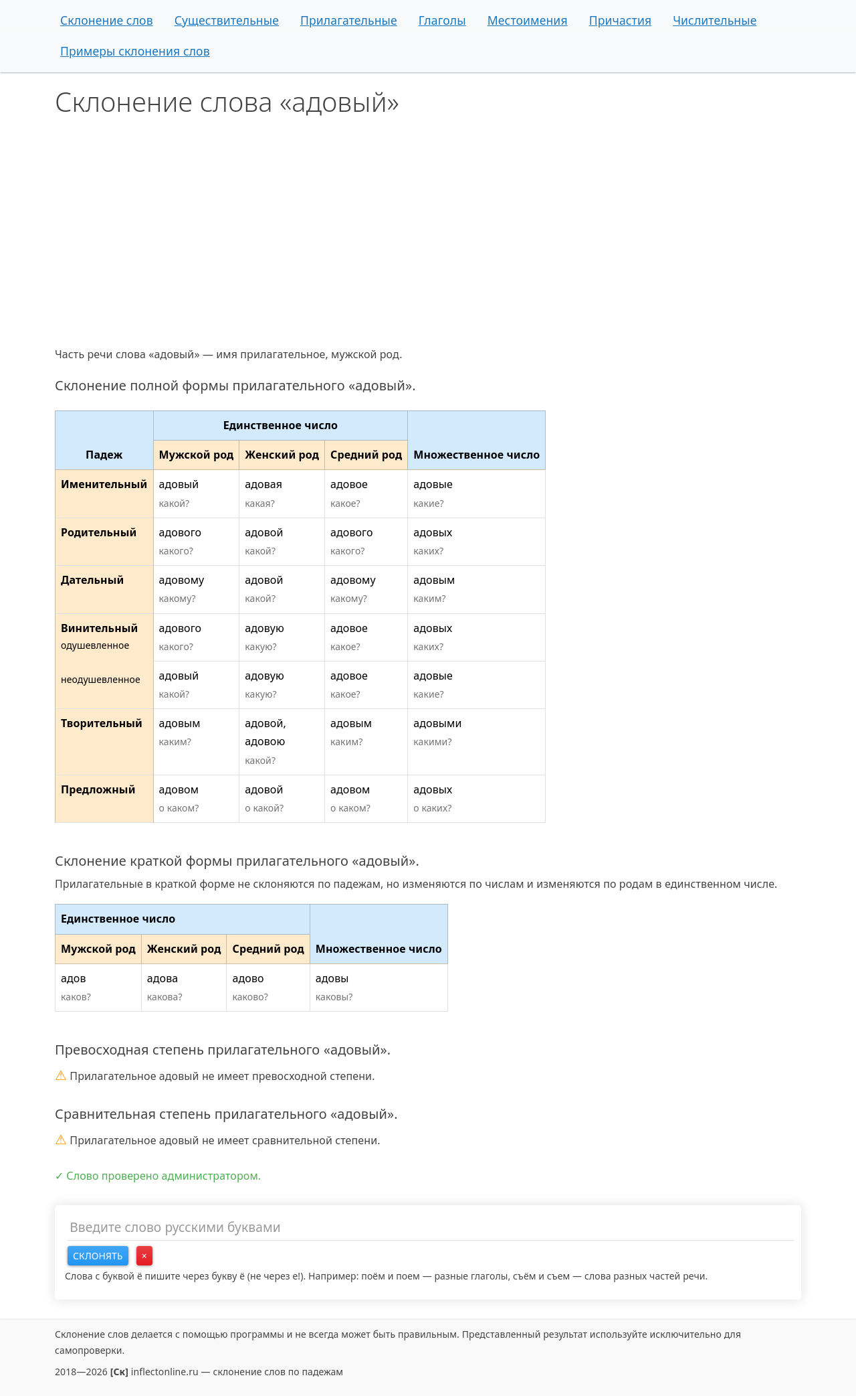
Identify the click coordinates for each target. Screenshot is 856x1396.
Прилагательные (348, 20)
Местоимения (528, 20)
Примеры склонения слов (135, 51)
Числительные (714, 20)
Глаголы (442, 20)
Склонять (98, 1255)
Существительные (227, 20)
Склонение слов (106, 20)
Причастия (620, 20)
